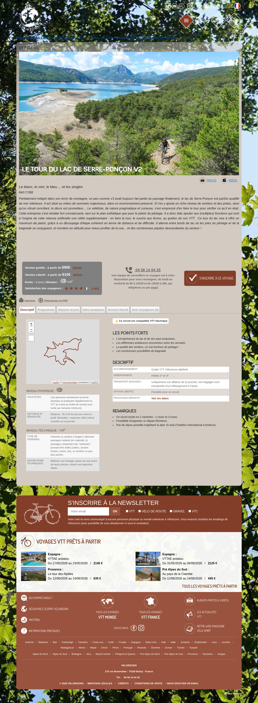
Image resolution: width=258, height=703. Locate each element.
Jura (88, 654)
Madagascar (67, 647)
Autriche (29, 642)
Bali (55, 642)
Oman (104, 647)
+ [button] (31, 324)
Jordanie (185, 642)
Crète (111, 642)
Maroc (82, 647)
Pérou (115, 647)
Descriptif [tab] (27, 309)
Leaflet (56, 382)
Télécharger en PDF (53, 301)
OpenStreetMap (70, 382)
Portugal (128, 647)
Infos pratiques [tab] (93, 309)
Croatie (122, 642)
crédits (123, 683)
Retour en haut (233, 693)
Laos (214, 642)
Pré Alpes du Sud (173, 654)
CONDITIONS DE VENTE (148, 683)
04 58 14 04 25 (143, 270)
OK (115, 511)
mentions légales (100, 683)
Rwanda (141, 647)
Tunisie (181, 647)
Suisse (168, 647)
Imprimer (27, 301)
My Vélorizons (216, 6)
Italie (173, 642)
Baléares (43, 642)
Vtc (193, 511)
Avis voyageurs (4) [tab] (145, 309)
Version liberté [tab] (118, 309)
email (154, 287)
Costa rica (97, 642)
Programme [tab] (46, 309)
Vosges (221, 654)
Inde (163, 642)
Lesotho (226, 642)
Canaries (83, 642)
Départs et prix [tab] (68, 309)
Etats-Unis (150, 642)
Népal (93, 647)
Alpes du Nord (40, 654)
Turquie (193, 647)
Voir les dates (160, 398)
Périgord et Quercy (125, 654)
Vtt (130, 511)
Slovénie (155, 647)
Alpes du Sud (60, 654)
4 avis (95, 288)
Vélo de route (152, 511)
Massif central (103, 654)
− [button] (31, 330)
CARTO (94, 382)
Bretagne (76, 654)
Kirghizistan (201, 642)
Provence (193, 654)
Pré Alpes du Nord (150, 654)
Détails (77, 267)
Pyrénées (208, 654)
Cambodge (67, 642)
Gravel (177, 511)
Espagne (136, 642)
